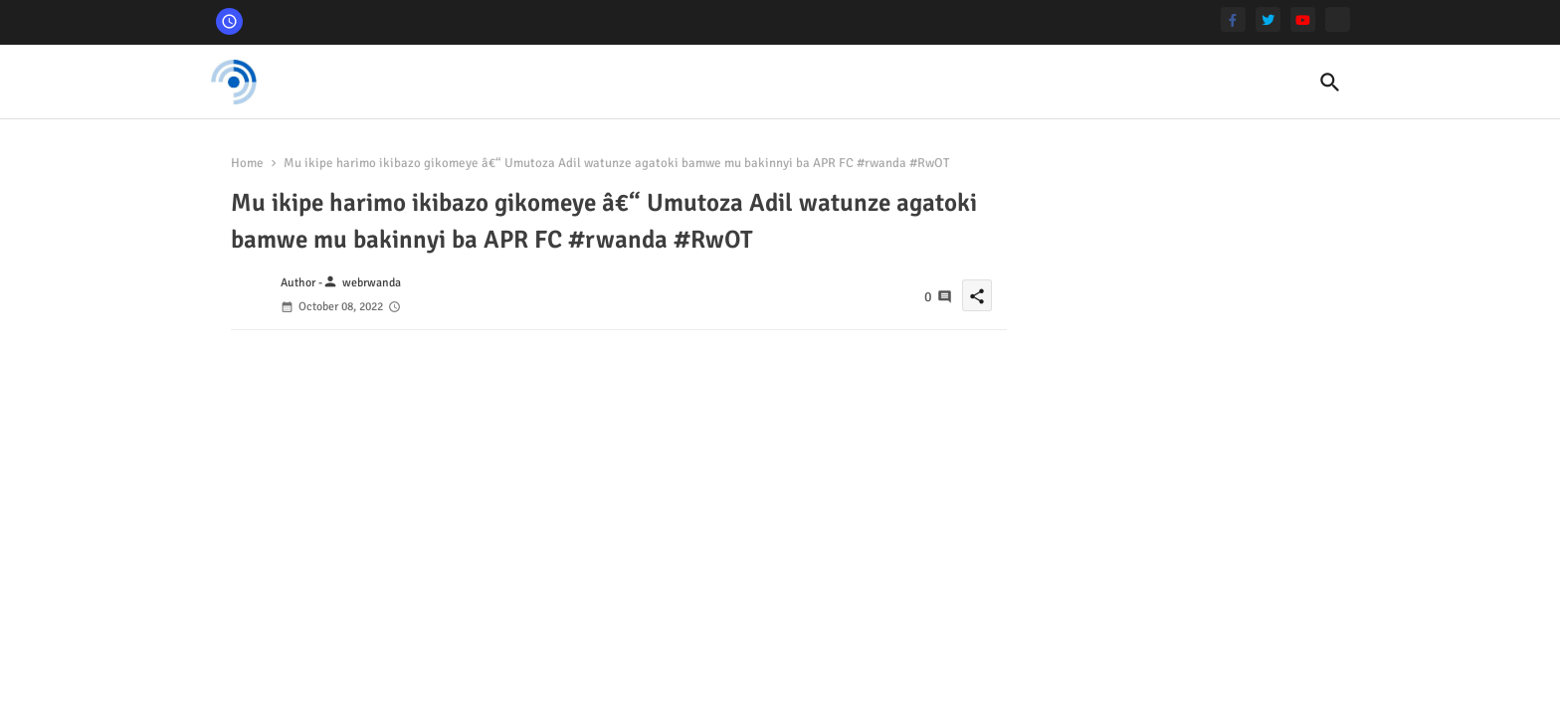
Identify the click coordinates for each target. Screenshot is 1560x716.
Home (247, 163)
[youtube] (1302, 19)
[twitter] (1268, 19)
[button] (1330, 82)
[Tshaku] (1337, 19)
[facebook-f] (1233, 19)
